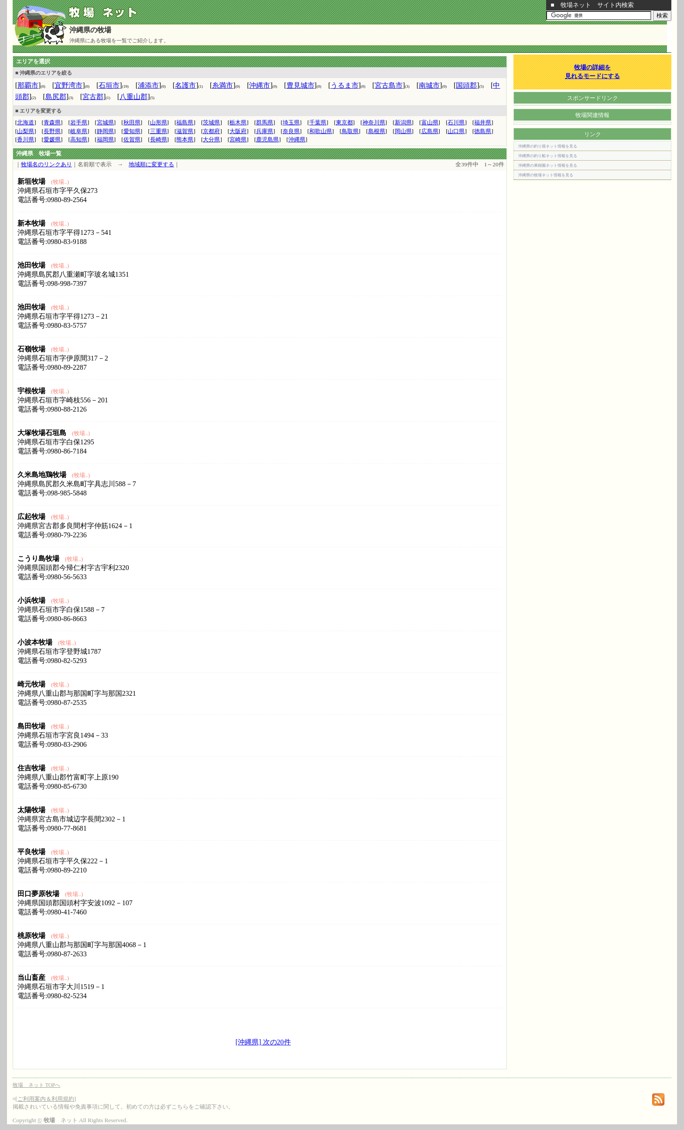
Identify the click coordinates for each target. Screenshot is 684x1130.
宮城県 (105, 122)
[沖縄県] (248, 1042)
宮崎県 (237, 139)
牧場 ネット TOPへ (36, 1085)
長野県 (52, 131)
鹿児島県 (267, 139)
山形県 (158, 122)
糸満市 (222, 85)
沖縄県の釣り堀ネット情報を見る (547, 146)
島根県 (376, 131)
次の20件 (276, 1042)
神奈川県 (374, 122)
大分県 (211, 139)
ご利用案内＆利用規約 (45, 1099)
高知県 (78, 139)
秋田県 (131, 122)
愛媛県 (52, 139)
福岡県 (105, 139)
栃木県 (237, 122)
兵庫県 (264, 131)
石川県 (456, 122)
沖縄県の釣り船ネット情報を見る (547, 156)
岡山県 (403, 131)
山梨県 (25, 131)
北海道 (25, 122)
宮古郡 (92, 96)
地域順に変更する (151, 164)
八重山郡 (133, 96)
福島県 (184, 122)
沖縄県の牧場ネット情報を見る (545, 175)
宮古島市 (389, 85)
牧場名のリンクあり (46, 164)
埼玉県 (291, 122)
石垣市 (109, 85)
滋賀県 (184, 131)
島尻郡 (55, 96)
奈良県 (291, 131)
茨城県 (211, 122)
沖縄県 (296, 139)
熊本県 (184, 139)
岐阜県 (78, 131)
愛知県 (131, 131)
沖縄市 (259, 85)
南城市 (429, 85)
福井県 (482, 122)
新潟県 (403, 122)
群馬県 (264, 122)
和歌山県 (320, 131)
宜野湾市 (68, 85)
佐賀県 (131, 139)
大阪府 (237, 131)
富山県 (429, 122)
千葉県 (317, 122)
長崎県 (158, 139)
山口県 (456, 131)
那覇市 (27, 85)
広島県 (429, 131)
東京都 (344, 122)
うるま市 (345, 85)
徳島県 (482, 131)
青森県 (52, 122)
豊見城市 (301, 85)
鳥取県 (350, 131)
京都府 (211, 131)
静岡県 (105, 131)
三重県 (158, 131)
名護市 (185, 85)
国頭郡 (466, 85)
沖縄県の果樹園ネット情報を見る (547, 165)
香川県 (25, 139)
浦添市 (148, 85)
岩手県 (78, 122)
